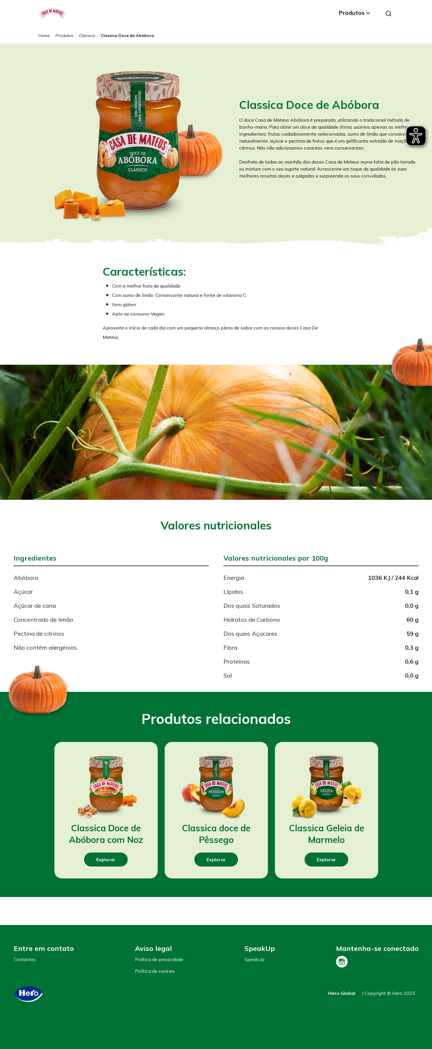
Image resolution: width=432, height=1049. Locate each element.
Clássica (87, 35)
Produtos (352, 12)
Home (44, 35)
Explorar (105, 859)
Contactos (24, 959)
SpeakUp (254, 959)
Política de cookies (155, 971)
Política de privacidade (159, 959)
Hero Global (341, 993)
